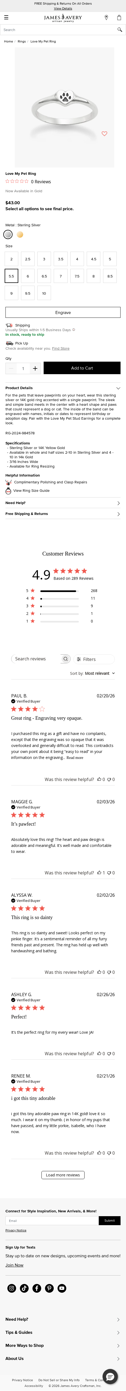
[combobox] (63, 29)
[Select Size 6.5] (44, 276)
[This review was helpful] (99, 779)
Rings (22, 41)
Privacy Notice (15, 1230)
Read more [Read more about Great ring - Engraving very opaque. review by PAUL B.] (75, 758)
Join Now (14, 1265)
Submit (109, 1220)
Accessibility (34, 1385)
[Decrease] (35, 368)
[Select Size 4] (77, 259)
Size (9, 246)
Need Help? (15, 503)
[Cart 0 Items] (119, 17)
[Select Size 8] (93, 276)
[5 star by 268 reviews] (61, 591)
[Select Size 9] (11, 293)
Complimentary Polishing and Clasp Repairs (50, 482)
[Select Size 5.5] (11, 276)
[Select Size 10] (44, 293)
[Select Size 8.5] (110, 276)
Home (8, 41)
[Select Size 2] (11, 259)
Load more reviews (63, 1175)
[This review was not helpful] (109, 779)
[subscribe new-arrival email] (52, 1220)
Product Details (19, 388)
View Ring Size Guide (31, 490)
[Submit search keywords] (122, 30)
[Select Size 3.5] (60, 259)
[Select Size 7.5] (77, 276)
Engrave (63, 312)
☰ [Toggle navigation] (6, 18)
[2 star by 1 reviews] (61, 614)
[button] (110, 1376)
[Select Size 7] (60, 276)
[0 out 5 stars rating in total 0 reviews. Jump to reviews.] (28, 181)
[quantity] (23, 368)
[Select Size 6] (28, 276)
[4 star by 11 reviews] (61, 599)
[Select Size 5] (110, 259)
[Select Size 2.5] (28, 259)
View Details (63, 8)
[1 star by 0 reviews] (61, 622)
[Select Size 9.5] (28, 293)
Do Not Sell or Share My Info (59, 1380)
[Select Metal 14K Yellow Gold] (20, 234)
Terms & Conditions (99, 1380)
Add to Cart (82, 368)
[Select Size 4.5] (93, 259)
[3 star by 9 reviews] (61, 606)
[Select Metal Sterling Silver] (8, 234)
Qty (8, 358)
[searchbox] (36, 658)
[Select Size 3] (44, 259)
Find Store (61, 348)
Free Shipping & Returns (26, 513)
